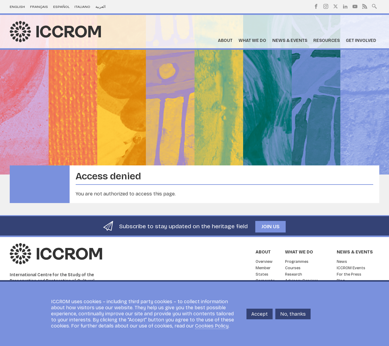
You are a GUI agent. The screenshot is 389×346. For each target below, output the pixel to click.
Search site (374, 5)
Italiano (82, 7)
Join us (270, 226)
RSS (364, 6)
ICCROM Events (351, 268)
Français (39, 7)
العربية (100, 7)
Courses (293, 268)
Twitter (335, 6)
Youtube (355, 6)
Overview (264, 261)
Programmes (296, 261)
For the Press (349, 274)
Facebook (316, 6)
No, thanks (293, 314)
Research (293, 274)
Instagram (325, 6)
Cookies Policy (212, 326)
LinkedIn (345, 6)
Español (61, 7)
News (342, 261)
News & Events (289, 40)
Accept (259, 314)
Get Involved (361, 40)
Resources (326, 40)
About (225, 40)
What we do (252, 40)
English (17, 7)
